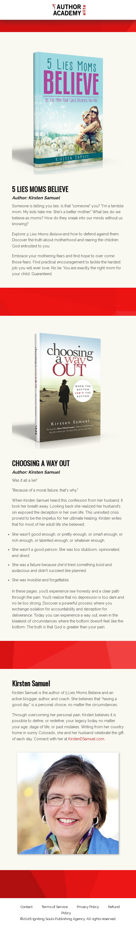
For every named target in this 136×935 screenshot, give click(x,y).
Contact (27, 907)
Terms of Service (55, 907)
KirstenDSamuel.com (86, 739)
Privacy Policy (88, 907)
